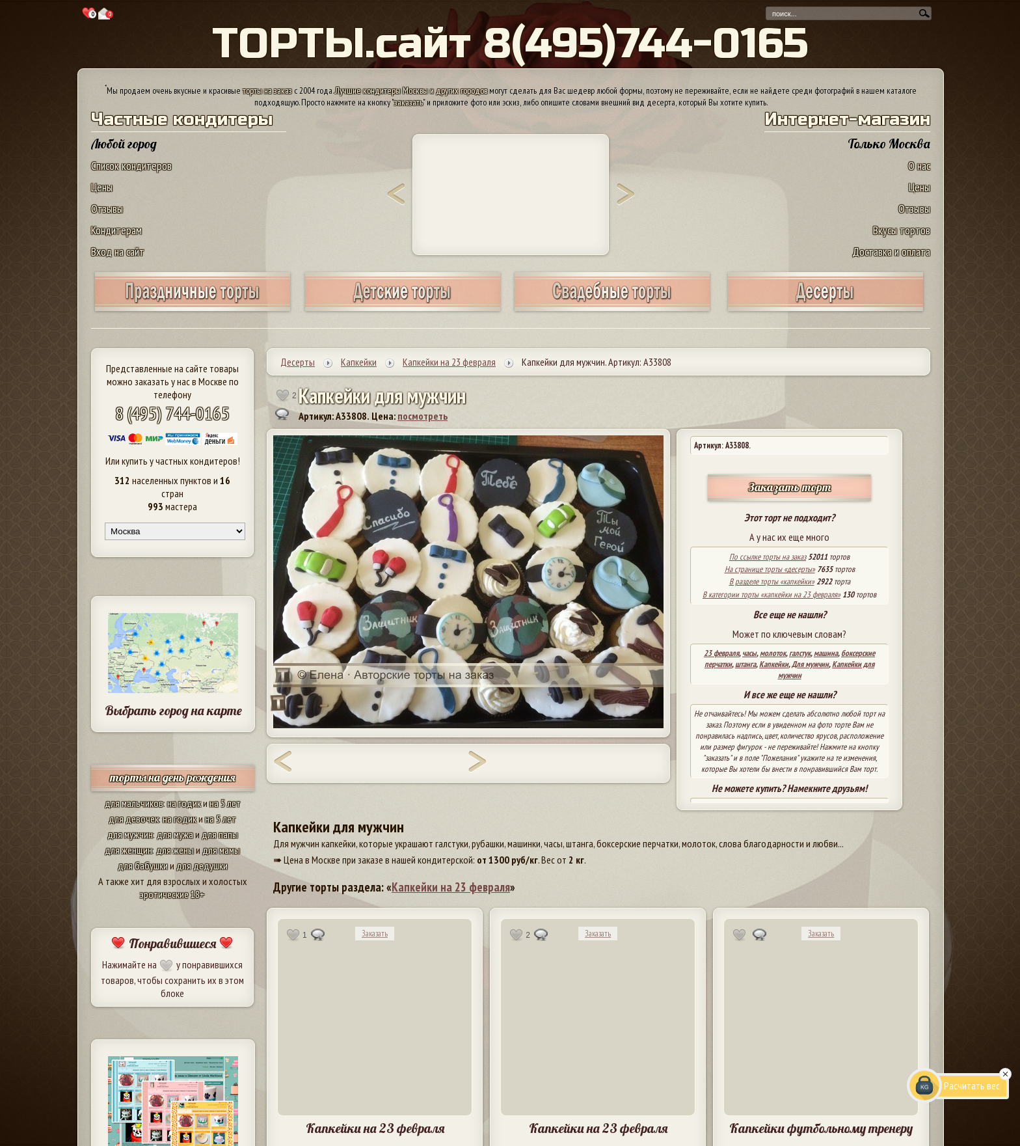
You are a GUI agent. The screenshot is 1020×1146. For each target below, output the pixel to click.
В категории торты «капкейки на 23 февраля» (771, 594)
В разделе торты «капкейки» (771, 581)
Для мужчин (810, 664)
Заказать (375, 933)
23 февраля (721, 653)
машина (826, 653)
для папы (220, 834)
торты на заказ (267, 90)
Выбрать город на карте (173, 710)
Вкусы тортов (901, 230)
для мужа (175, 834)
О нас (919, 165)
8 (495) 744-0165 (172, 413)
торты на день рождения (172, 777)
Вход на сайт (117, 251)
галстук (800, 653)
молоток (773, 653)
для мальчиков (134, 803)
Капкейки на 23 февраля (451, 887)
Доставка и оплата (891, 251)
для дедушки (202, 865)
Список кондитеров (131, 165)
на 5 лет (225, 803)
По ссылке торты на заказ (767, 556)
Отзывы (107, 208)
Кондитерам (116, 230)
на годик (184, 803)
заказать (408, 102)
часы (749, 653)
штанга (745, 664)
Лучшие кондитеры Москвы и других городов (411, 90)
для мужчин (130, 834)
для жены (175, 849)
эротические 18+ (172, 894)
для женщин (128, 849)
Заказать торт (790, 487)
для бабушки (143, 865)
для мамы (221, 849)
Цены (102, 187)
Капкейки (773, 664)
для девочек (134, 818)
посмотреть (422, 415)
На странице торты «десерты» (770, 569)
